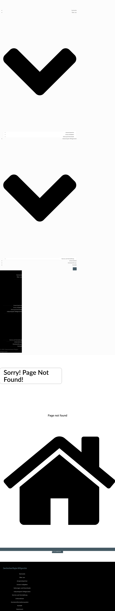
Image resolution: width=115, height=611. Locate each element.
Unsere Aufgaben (69, 134)
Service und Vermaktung (19, 595)
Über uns (22, 577)
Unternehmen (73, 261)
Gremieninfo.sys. (72, 263)
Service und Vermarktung (68, 258)
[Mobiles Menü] (75, 268)
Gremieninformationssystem (19, 602)
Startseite (74, 10)
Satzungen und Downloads (22, 588)
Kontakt (74, 265)
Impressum (19, 609)
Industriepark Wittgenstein (22, 591)
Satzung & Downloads (68, 136)
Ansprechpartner (70, 132)
